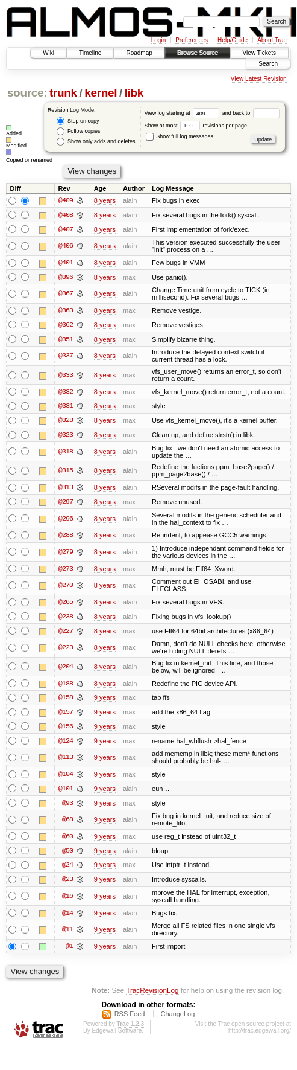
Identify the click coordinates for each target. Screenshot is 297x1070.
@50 (67, 854)
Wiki (48, 53)
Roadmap (139, 53)
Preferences (191, 40)
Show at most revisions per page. (197, 126)
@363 (65, 311)
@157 (65, 715)
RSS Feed (129, 1018)
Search (268, 63)
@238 (65, 619)
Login (158, 40)
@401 (65, 263)
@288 (65, 537)
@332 (65, 393)
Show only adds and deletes (96, 142)
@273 (65, 570)
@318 (65, 453)
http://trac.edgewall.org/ (259, 1035)
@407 (65, 229)
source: (27, 92)
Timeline (90, 53)
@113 (65, 761)
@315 (65, 472)
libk (134, 92)
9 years (105, 700)
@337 (65, 357)
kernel (100, 92)
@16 (67, 900)
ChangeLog (177, 1018)
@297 (65, 503)
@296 (65, 520)
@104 (65, 778)
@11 (67, 934)
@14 (67, 917)
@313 (65, 489)
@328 (65, 422)
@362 (65, 325)
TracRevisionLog (152, 994)
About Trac (271, 40)
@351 (65, 340)
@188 (65, 686)
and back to (251, 113)
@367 (65, 295)
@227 (65, 633)
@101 (65, 792)
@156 (65, 729)
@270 (65, 587)
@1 (69, 951)
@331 (65, 407)
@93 (67, 807)
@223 (65, 650)
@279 (65, 554)
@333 (65, 376)
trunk (63, 92)
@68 (67, 823)
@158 (65, 700)
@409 (65, 200)
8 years (105, 200)
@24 (67, 869)
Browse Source (197, 53)
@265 (65, 604)
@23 (67, 883)
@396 (65, 278)
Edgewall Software (117, 1035)
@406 (65, 246)
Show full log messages (179, 136)
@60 (67, 840)
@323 (65, 436)
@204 (65, 669)
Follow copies (78, 131)
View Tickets (259, 53)
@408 (65, 215)
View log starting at (183, 113)
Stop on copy (78, 121)
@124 (65, 744)
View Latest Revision (259, 78)
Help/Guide (232, 40)
